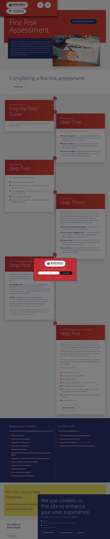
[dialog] (55, 269)
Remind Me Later (59, 277)
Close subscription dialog (76, 258)
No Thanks (49, 277)
